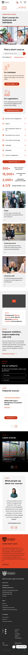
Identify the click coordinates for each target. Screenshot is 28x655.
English (6, 124)
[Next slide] (16, 426)
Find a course (5, 617)
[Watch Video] (14, 301)
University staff (9, 276)
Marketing (6, 150)
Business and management (11, 119)
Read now (7, 459)
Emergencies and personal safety (9, 609)
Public (6, 211)
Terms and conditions (7, 621)
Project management (10, 155)
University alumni (10, 243)
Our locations (6, 57)
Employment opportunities (8, 607)
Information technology (11, 140)
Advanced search (20, 57)
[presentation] (5, 2)
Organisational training (14, 110)
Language (6, 145)
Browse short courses (9, 353)
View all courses (14, 161)
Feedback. (17, 636)
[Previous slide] (12, 426)
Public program (12, 84)
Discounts (4, 619)
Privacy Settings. (18, 638)
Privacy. (16, 632)
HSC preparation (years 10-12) (12, 129)
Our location (5, 605)
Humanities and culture (11, 135)
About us (4, 603)
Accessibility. (17, 634)
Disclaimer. (17, 629)
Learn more (11, 417)
